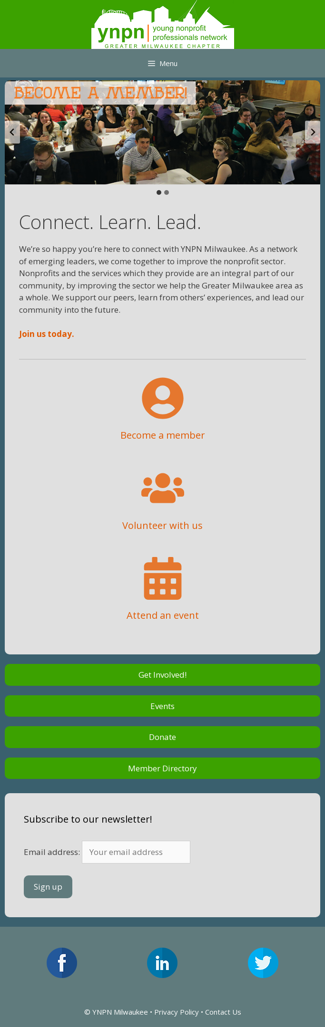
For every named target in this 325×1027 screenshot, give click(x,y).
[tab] (159, 192)
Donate (162, 736)
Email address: (107, 851)
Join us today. (46, 333)
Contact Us (223, 1012)
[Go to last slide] (12, 132)
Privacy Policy (176, 1012)
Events (162, 706)
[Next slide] (312, 132)
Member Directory (162, 768)
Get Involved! (162, 674)
